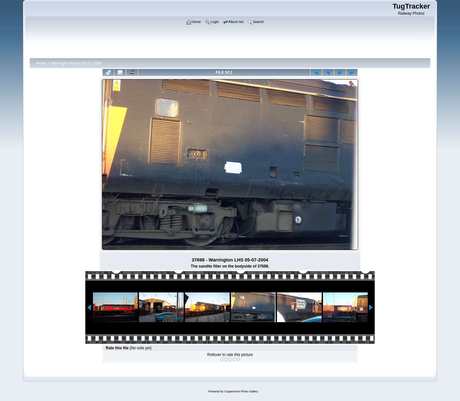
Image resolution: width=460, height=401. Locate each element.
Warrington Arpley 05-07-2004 (76, 63)
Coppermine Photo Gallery (241, 391)
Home (41, 63)
